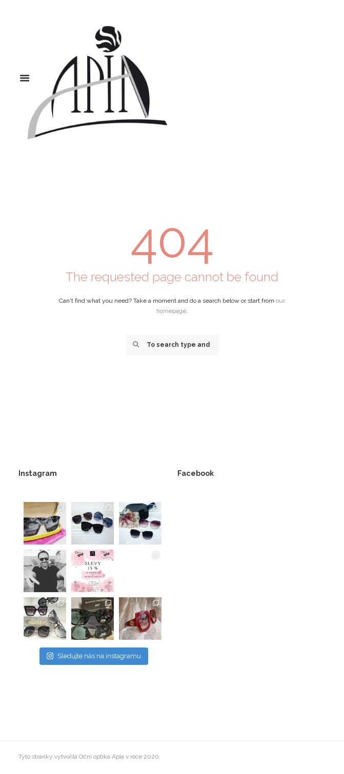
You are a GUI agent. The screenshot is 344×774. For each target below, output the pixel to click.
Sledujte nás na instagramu (93, 656)
